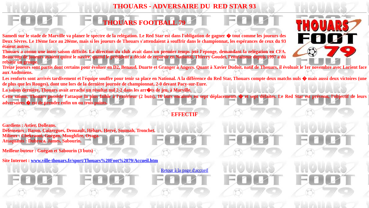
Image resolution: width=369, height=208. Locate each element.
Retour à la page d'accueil (184, 170)
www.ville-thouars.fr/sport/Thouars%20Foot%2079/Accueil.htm (94, 160)
